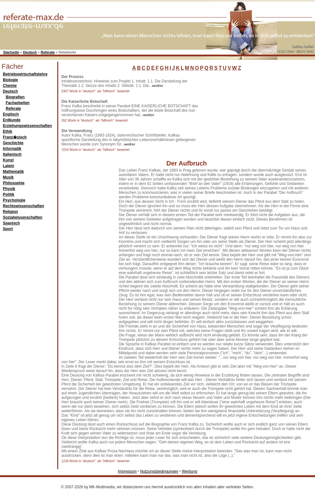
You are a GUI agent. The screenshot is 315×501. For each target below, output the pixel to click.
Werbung (189, 471)
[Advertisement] (248, 114)
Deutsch (30, 52)
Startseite (11, 52)
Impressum (127, 471)
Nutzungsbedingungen (159, 471)
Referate (48, 52)
